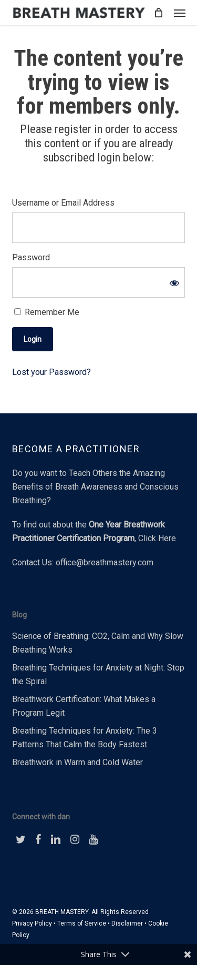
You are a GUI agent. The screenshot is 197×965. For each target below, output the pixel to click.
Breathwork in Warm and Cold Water (77, 762)
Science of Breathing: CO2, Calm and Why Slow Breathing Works (97, 643)
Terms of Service (81, 923)
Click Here (157, 538)
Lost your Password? (51, 372)
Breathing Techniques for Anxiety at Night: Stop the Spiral (98, 674)
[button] (179, 12)
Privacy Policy (32, 923)
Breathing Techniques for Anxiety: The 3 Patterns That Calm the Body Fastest (84, 737)
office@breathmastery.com (104, 562)
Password (31, 257)
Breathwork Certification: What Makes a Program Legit (83, 706)
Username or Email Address (63, 203)
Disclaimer (127, 923)
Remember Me (46, 312)
